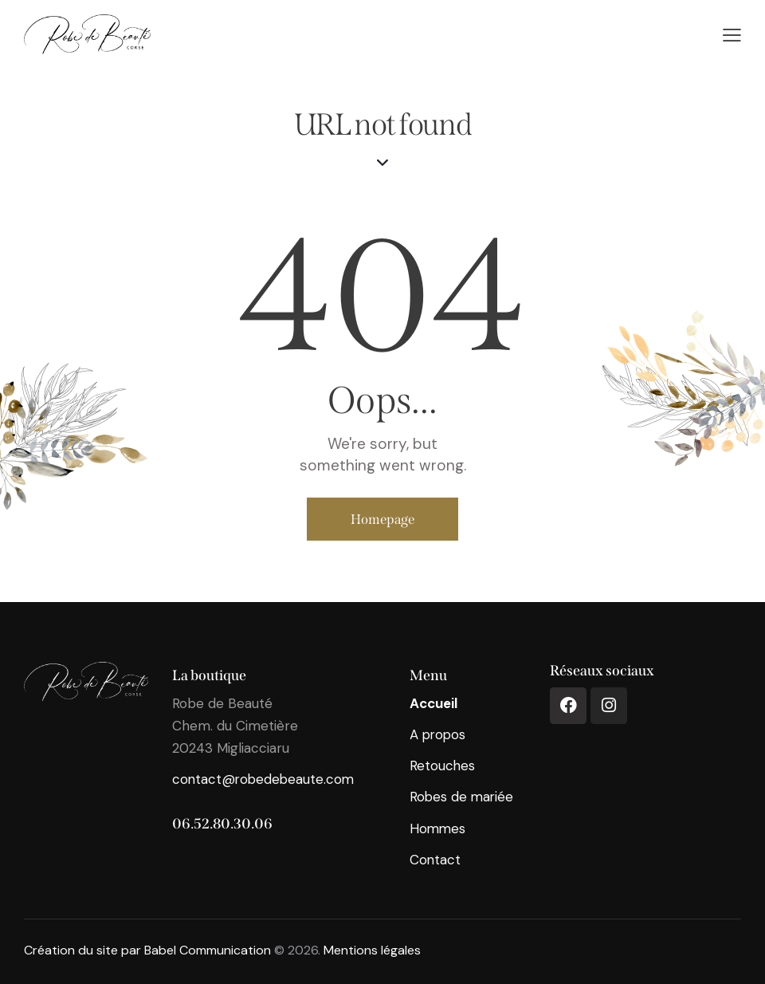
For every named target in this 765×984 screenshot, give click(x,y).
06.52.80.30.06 (222, 823)
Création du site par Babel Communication (147, 950)
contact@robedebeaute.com (265, 779)
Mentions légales (372, 950)
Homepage (382, 518)
